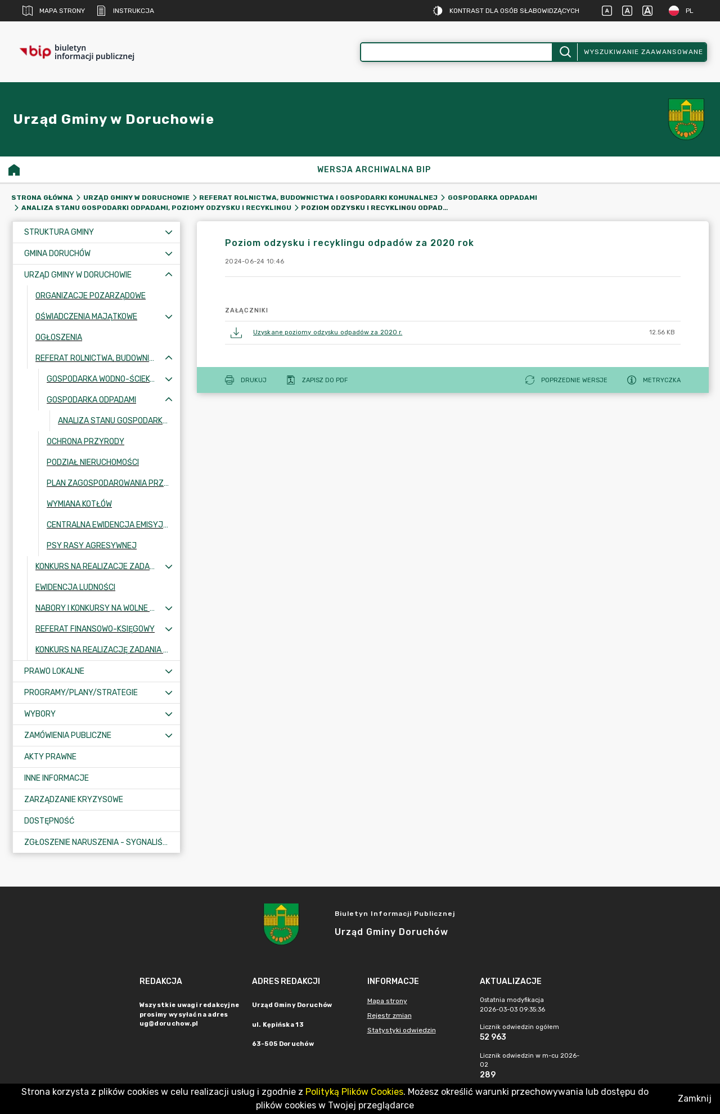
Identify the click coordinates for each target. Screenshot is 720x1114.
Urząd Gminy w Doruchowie (136, 198)
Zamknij (695, 1098)
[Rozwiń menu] (168, 232)
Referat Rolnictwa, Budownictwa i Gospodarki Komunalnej (318, 198)
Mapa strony (53, 11)
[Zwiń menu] (168, 275)
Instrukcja (125, 11)
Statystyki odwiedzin (401, 1030)
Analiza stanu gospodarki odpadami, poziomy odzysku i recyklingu (156, 208)
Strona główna (42, 198)
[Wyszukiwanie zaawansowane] (456, 52)
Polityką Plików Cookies (354, 1091)
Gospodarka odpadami (492, 198)
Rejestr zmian (389, 1015)
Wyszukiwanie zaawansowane (643, 52)
